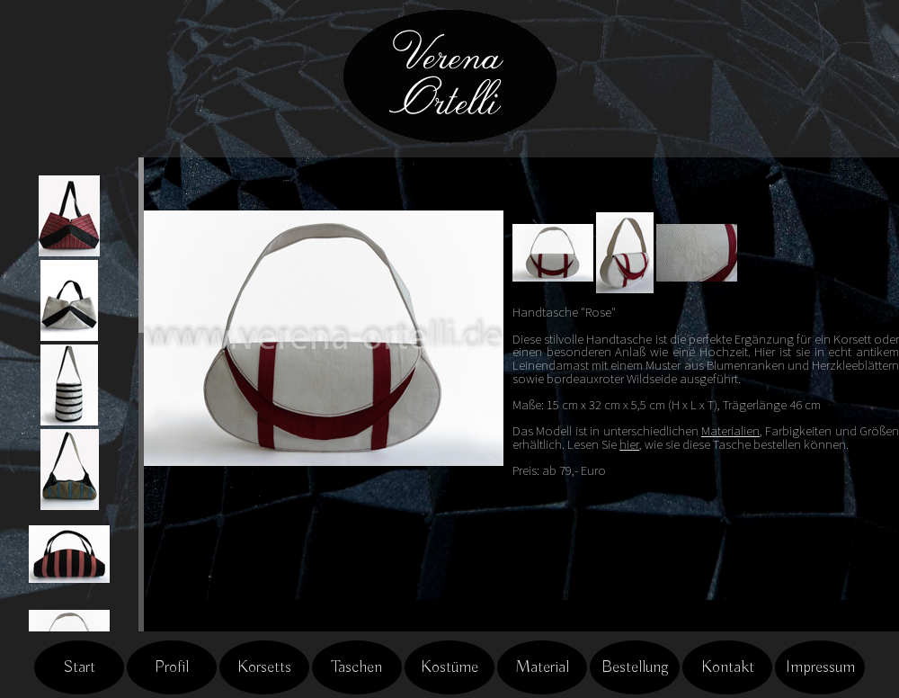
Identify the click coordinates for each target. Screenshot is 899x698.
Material (542, 667)
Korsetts (264, 667)
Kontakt (727, 667)
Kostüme (449, 667)
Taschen (357, 667)
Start (79, 667)
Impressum (820, 667)
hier (629, 444)
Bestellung (635, 667)
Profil (172, 667)
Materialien (730, 431)
